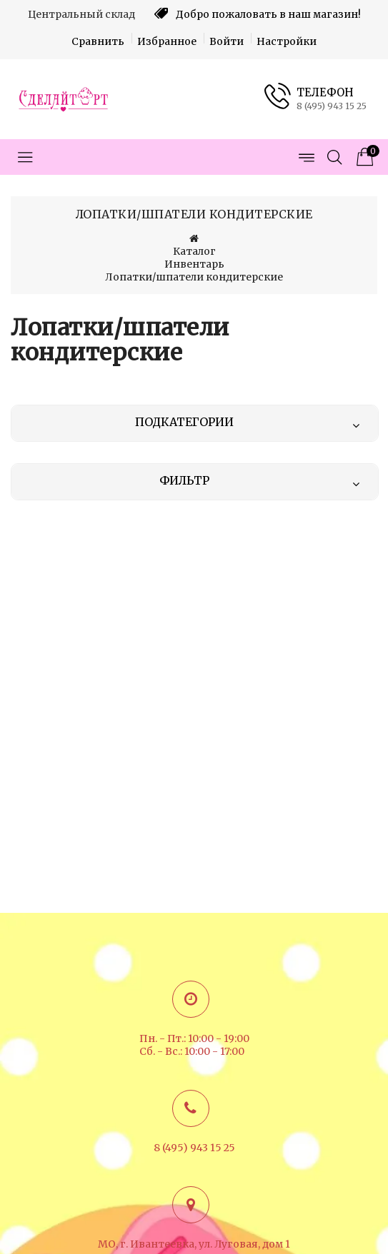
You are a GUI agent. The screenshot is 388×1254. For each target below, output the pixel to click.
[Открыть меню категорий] (25, 157)
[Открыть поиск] (334, 157)
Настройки (287, 41)
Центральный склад (81, 14)
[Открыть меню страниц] (306, 157)
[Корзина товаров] (363, 157)
